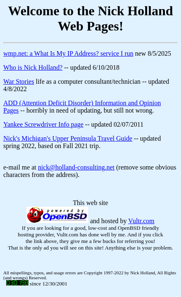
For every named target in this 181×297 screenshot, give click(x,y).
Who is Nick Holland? (33, 67)
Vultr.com (141, 220)
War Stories (18, 81)
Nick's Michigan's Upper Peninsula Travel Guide (67, 138)
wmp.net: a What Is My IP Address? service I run (68, 53)
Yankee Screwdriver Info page (43, 124)
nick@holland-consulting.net (76, 167)
